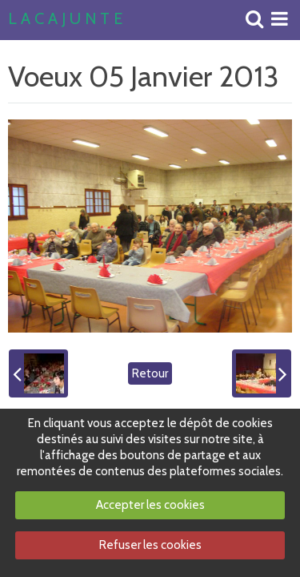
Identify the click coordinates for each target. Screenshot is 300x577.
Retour (150, 373)
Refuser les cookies (150, 545)
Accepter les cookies (150, 505)
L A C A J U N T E (65, 19)
